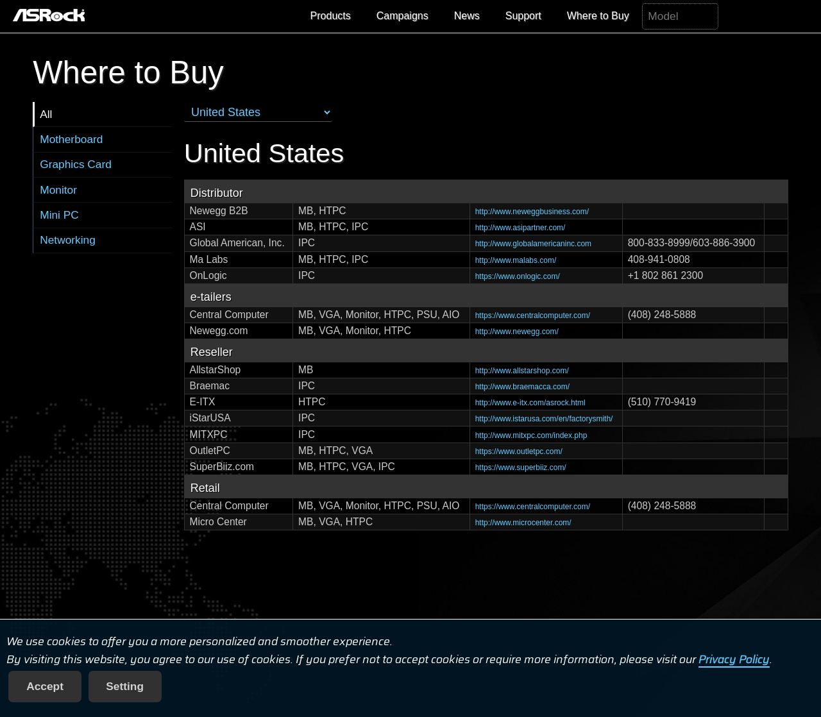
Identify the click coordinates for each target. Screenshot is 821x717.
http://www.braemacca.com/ (522, 386)
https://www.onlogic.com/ (517, 276)
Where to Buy (598, 15)
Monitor (58, 189)
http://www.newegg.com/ (517, 331)
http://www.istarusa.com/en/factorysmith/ (544, 418)
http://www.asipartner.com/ (520, 227)
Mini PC (59, 214)
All (46, 114)
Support (523, 15)
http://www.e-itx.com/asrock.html (530, 402)
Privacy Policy (734, 659)
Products (330, 15)
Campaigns (402, 15)
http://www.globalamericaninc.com (533, 243)
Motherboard (71, 139)
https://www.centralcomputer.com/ (532, 315)
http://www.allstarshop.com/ (522, 370)
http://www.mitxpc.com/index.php (531, 435)
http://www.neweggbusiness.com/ (532, 211)
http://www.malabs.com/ (516, 260)
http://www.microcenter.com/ (523, 522)
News (467, 15)
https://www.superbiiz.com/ (520, 467)
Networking (68, 239)
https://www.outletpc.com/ (519, 451)
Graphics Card (76, 164)
